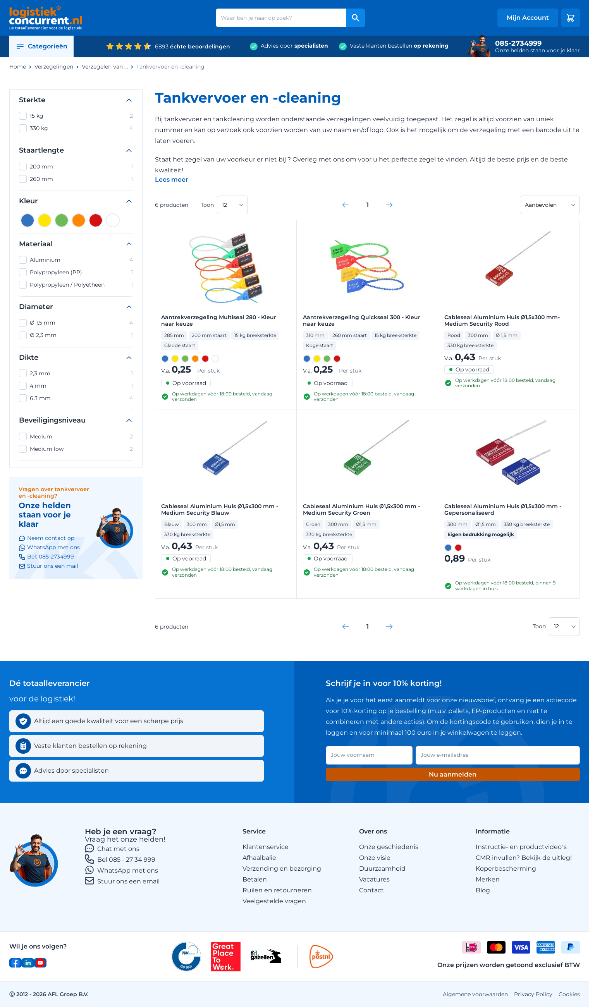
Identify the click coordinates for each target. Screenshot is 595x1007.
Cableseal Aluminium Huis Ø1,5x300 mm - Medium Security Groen (361, 509)
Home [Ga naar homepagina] (17, 67)
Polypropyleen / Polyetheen (76, 285)
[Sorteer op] (550, 205)
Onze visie (374, 857)
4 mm (76, 386)
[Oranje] (79, 220)
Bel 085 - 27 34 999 (126, 859)
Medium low (76, 449)
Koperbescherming (506, 868)
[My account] (527, 18)
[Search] (355, 18)
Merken (488, 879)
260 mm (76, 179)
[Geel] (45, 220)
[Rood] (96, 220)
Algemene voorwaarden (475, 994)
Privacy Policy (533, 994)
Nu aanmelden (452, 774)
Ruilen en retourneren (277, 890)
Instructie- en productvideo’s (521, 847)
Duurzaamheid (382, 868)
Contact (371, 890)
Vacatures (374, 879)
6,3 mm (76, 398)
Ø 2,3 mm (76, 335)
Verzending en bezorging (281, 868)
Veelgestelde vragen (274, 901)
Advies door (294, 46)
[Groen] (62, 220)
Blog (483, 890)
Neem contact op (46, 538)
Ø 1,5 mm (76, 323)
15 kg (76, 116)
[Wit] (113, 220)
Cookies (569, 994)
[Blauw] (27, 220)
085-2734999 (518, 43)
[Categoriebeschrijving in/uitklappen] (171, 179)
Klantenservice (265, 847)
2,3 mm (76, 373)
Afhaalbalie (259, 857)
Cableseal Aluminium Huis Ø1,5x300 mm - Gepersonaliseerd (502, 509)
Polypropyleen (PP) (76, 272)
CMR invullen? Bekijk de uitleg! (524, 857)
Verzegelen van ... (105, 67)
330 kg (76, 128)
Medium (76, 436)
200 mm (76, 166)
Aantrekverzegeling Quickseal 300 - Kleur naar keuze (361, 320)
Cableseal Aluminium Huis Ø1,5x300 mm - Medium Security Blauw (219, 509)
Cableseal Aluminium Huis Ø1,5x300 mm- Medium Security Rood (502, 320)
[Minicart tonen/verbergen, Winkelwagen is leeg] (570, 18)
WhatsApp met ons (127, 870)
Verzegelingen (53, 67)
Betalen (254, 879)
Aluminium (76, 260)
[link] (345, 204)
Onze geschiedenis (388, 847)
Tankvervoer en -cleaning (170, 67)
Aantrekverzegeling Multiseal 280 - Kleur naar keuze (218, 320)
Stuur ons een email (128, 881)
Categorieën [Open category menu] (41, 46)
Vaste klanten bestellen (399, 46)
